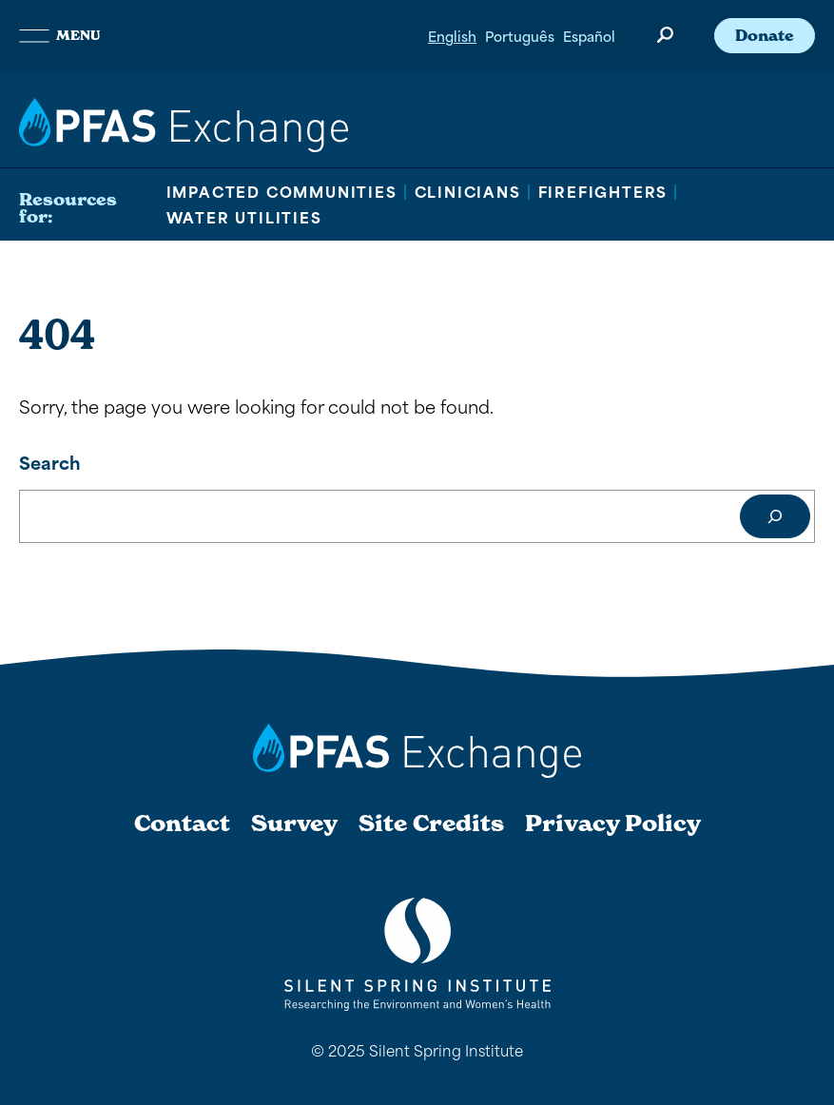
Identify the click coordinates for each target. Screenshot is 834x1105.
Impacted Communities (282, 191)
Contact (182, 823)
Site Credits (431, 823)
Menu (59, 35)
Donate (764, 35)
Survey (294, 823)
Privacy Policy (613, 823)
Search (50, 462)
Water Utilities (244, 216)
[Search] (775, 516)
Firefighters (603, 191)
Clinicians (468, 191)
